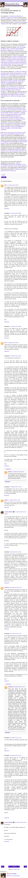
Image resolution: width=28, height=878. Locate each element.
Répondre (6, 208)
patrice (10, 471)
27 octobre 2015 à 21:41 (20, 511)
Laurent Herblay (8, 511)
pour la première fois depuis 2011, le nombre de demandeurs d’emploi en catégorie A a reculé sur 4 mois (13, 49)
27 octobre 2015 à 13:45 (18, 471)
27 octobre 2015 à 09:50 (15, 326)
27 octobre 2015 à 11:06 (15, 486)
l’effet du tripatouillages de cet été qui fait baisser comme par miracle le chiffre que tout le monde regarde (13, 164)
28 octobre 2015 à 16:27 (19, 686)
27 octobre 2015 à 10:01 (15, 355)
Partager (4, 177)
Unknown (6, 587)
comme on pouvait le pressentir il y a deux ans (13, 114)
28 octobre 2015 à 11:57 (15, 633)
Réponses (8, 469)
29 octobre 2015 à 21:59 (15, 755)
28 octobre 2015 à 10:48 (15, 587)
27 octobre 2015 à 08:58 (15, 213)
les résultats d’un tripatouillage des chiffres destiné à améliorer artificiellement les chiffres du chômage (13, 94)
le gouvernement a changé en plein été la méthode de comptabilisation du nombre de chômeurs (13, 82)
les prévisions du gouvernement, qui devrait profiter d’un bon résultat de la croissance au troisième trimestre (13, 117)
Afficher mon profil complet (13, 875)
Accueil (14, 866)
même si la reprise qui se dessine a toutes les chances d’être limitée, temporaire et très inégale (13, 134)
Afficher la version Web (14, 869)
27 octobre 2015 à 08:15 (12, 185)
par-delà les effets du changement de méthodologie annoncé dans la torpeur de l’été (14, 142)
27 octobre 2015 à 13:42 (14, 500)
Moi (5, 185)
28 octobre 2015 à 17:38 (15, 737)
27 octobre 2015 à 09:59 (12, 342)
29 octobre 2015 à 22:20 (20, 822)
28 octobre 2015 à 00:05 (15, 552)
